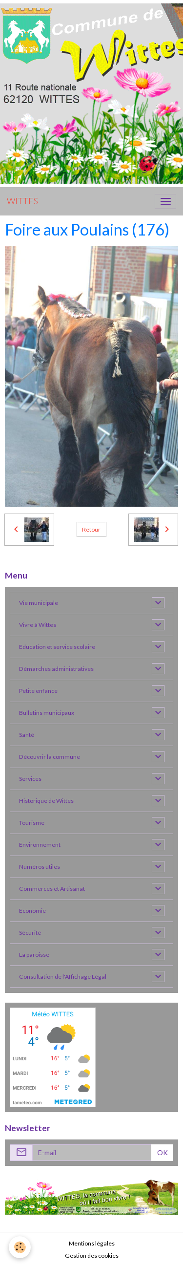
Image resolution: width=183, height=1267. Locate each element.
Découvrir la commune (49, 756)
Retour (91, 529)
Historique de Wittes (46, 800)
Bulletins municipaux (46, 712)
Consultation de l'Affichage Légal (62, 976)
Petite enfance (38, 690)
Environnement (40, 844)
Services (30, 778)
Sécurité (30, 932)
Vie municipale (38, 602)
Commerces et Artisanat (52, 888)
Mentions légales (92, 1243)
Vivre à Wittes (37, 624)
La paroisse (34, 954)
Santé (26, 734)
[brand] (22, 201)
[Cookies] (20, 1247)
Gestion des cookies (92, 1255)
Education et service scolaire (57, 646)
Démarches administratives (56, 668)
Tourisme (31, 822)
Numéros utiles (39, 866)
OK (162, 1152)
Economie (32, 910)
